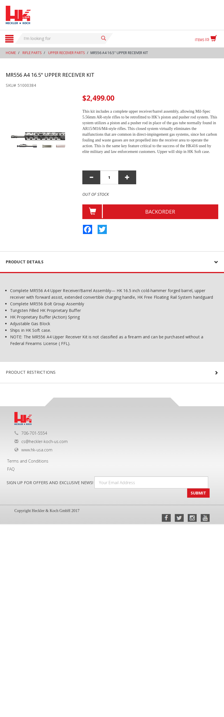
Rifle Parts (31, 52)
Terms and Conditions (27, 461)
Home (11, 52)
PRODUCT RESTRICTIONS (31, 372)
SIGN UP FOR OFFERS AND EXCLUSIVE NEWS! (50, 482)
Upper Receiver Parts (66, 52)
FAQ (11, 469)
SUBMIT (198, 493)
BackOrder (160, 211)
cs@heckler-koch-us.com (41, 441)
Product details (25, 261)
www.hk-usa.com (33, 450)
